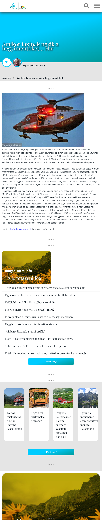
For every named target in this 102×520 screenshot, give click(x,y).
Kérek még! (51, 361)
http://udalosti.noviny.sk (20, 229)
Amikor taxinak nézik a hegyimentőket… (40, 78)
